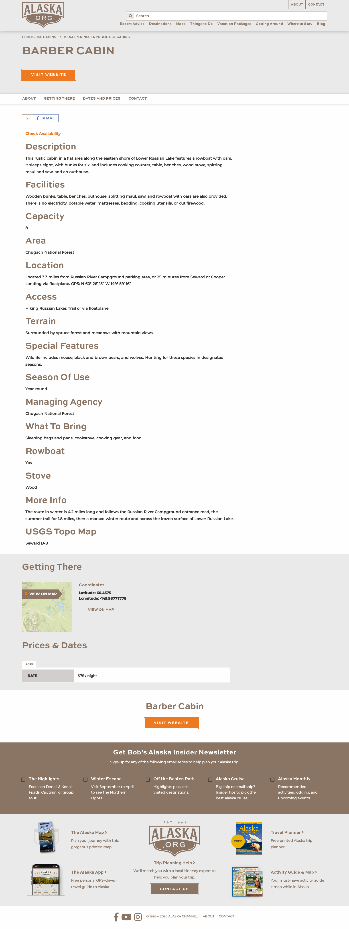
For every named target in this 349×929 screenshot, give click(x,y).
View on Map (101, 610)
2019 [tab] (29, 664)
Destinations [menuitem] (160, 24)
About (297, 4)
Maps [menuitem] (181, 24)
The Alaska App (89, 872)
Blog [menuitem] (321, 24)
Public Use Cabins (39, 37)
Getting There (59, 99)
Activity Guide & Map (294, 872)
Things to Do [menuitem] (201, 24)
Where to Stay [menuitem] (299, 24)
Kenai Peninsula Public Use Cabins (97, 37)
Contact (316, 4)
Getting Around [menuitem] (269, 24)
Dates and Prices (101, 99)
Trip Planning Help (174, 863)
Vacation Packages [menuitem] (234, 24)
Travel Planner (287, 832)
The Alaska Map (89, 832)
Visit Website (48, 75)
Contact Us (174, 889)
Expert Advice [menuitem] (132, 24)
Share (46, 118)
